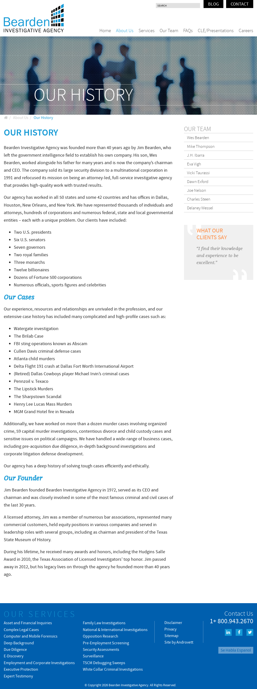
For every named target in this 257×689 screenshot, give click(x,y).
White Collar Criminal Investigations (113, 669)
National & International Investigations (115, 629)
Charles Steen (198, 199)
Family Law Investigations (104, 622)
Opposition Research (100, 636)
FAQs (188, 30)
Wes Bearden (198, 137)
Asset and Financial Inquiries (28, 622)
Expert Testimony (18, 675)
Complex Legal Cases (21, 629)
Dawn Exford (197, 181)
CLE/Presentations (216, 30)
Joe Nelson (196, 190)
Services (147, 30)
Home (105, 30)
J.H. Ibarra (195, 155)
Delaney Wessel (200, 208)
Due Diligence (15, 649)
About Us (125, 30)
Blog (213, 4)
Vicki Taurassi (198, 172)
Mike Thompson (201, 146)
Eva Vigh (194, 164)
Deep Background (19, 642)
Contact (240, 4)
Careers (246, 30)
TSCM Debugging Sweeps (104, 662)
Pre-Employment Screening (106, 642)
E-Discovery (13, 655)
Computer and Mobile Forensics (30, 636)
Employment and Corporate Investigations (39, 662)
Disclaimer (173, 622)
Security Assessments (101, 649)
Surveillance (93, 655)
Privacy (170, 629)
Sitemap (171, 635)
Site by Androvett (178, 642)
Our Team (169, 30)
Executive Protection (21, 669)
